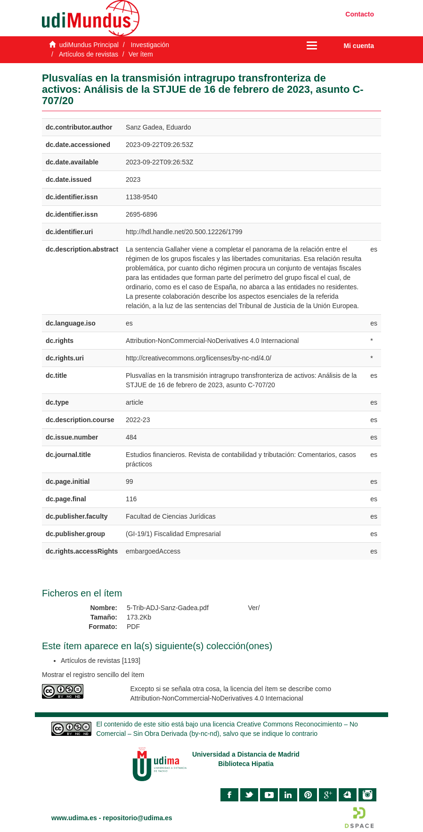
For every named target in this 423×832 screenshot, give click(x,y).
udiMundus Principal (89, 45)
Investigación (149, 45)
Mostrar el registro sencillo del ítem (93, 674)
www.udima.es (74, 818)
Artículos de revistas (88, 54)
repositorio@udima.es (137, 818)
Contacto (359, 14)
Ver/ (254, 608)
